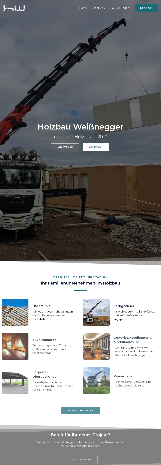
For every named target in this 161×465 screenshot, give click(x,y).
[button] (146, 8)
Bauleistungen (120, 7)
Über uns (100, 7)
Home (85, 7)
